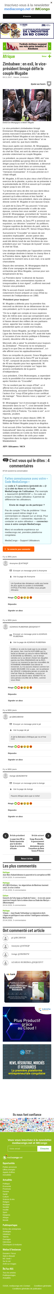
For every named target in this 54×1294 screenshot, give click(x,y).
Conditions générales (42, 1286)
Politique (6, 872)
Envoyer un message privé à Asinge (29, 783)
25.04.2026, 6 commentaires (14, 877)
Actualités (7, 1278)
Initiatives (6, 1234)
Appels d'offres (9, 1172)
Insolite (6, 1210)
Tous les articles (9, 1273)
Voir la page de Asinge (23, 789)
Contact (27, 1286)
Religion (6, 1202)
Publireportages (9, 1275)
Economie (7, 1186)
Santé (5, 1194)
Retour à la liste (27, 858)
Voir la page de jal (21, 730)
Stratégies (7, 1232)
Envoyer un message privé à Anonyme (30, 570)
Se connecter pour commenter (18, 549)
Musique (6, 1204)
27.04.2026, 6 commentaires (14, 890)
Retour (44, 56)
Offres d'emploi (9, 1170)
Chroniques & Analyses (12, 1245)
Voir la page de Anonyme (24, 576)
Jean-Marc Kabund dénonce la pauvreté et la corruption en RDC (26, 874)
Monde (5, 1220)
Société (6, 1207)
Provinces (7, 1189)
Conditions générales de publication (27, 1289)
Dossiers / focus (9, 1253)
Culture (5, 895)
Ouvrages (7, 1239)
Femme (6, 1191)
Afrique (6, 1217)
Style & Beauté (9, 1256)
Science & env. (9, 1199)
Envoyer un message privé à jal (27, 724)
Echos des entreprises (12, 1229)
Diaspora (6, 1215)
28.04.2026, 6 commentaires (14, 905)
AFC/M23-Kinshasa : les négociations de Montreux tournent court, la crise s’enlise (25, 886)
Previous (4, 46)
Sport (5, 1212)
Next (49, 46)
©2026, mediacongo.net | (13, 1286)
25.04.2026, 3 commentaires (14, 920)
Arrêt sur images (9, 1264)
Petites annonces (10, 1167)
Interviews (7, 1242)
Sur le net (7, 1261)
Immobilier (7, 1175)
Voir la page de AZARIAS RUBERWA (29, 642)
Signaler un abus (15, 611)
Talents (6, 1237)
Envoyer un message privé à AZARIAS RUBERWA (30, 635)
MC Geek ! (7, 1259)
